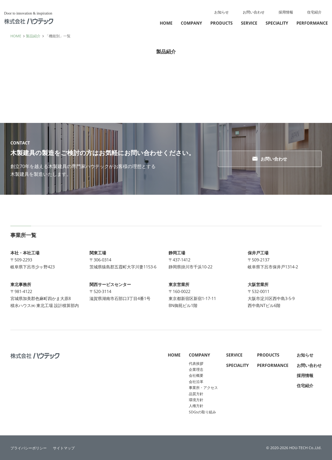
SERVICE (249, 23)
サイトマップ (64, 447)
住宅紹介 (314, 12)
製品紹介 (33, 35)
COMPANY (191, 23)
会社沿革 (196, 381)
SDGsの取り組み (202, 411)
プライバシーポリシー (28, 447)
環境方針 (196, 399)
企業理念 (196, 369)
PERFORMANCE (312, 23)
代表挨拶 (196, 363)
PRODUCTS (221, 23)
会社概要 (196, 375)
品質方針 (196, 393)
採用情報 (286, 12)
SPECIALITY (277, 23)
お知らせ (221, 12)
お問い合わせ (254, 12)
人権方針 (196, 405)
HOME (166, 23)
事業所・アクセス (203, 387)
